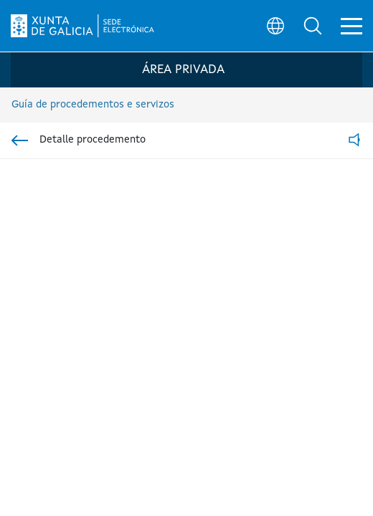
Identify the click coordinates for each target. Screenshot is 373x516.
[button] (313, 26)
